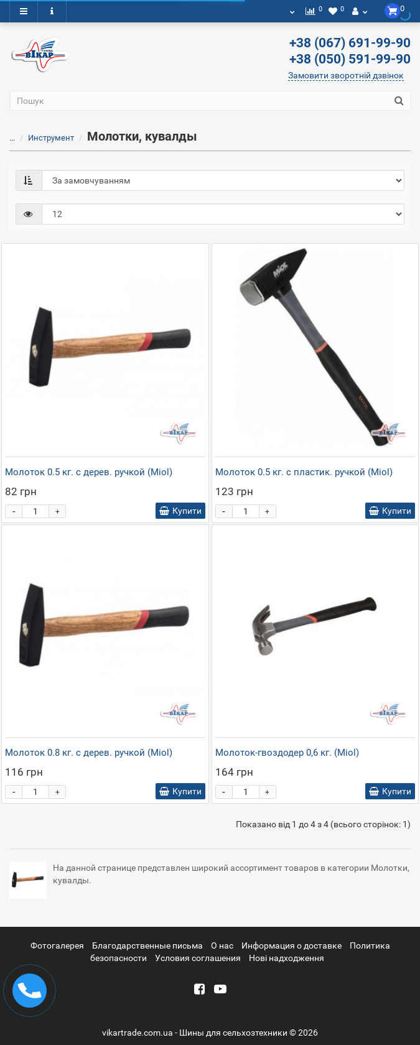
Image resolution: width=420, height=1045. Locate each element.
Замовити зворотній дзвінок (346, 75)
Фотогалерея (57, 945)
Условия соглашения (198, 958)
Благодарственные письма (147, 945)
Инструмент (44, 137)
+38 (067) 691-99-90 (350, 42)
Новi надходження (286, 958)
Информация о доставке (291, 945)
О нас (222, 945)
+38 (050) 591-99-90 (350, 59)
